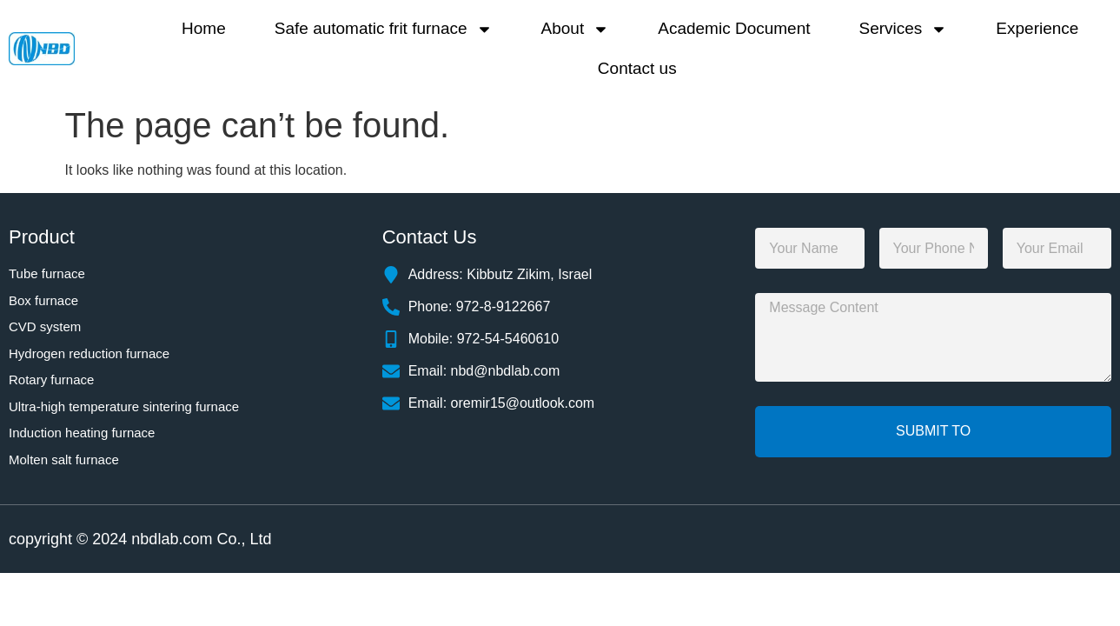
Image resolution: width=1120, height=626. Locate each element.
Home (204, 28)
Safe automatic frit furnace (384, 29)
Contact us (637, 68)
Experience (1037, 28)
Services (903, 29)
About (575, 29)
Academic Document (734, 28)
